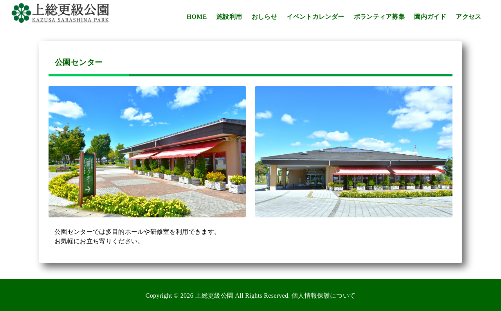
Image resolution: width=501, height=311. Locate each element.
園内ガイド (430, 16)
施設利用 (229, 16)
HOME (197, 16)
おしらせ (264, 16)
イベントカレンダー (315, 16)
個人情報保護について (323, 295)
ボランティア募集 (379, 16)
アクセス (468, 16)
